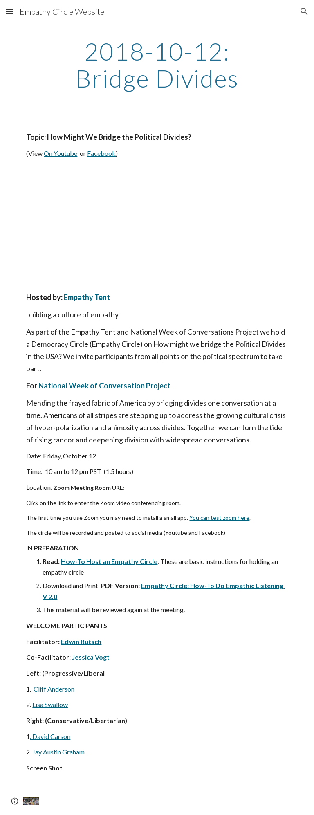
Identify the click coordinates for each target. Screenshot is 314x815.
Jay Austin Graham (58, 752)
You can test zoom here (219, 517)
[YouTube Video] (99, 225)
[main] (157, 64)
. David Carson (50, 736)
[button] (10, 11)
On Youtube (60, 153)
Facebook (101, 153)
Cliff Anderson (54, 689)
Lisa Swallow (50, 704)
